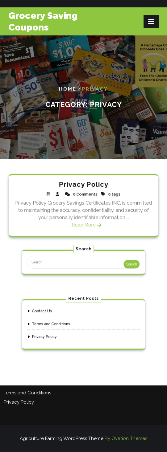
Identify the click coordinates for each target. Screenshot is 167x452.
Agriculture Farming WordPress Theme (83, 438)
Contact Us (49, 313)
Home (68, 89)
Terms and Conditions (57, 324)
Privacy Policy (83, 185)
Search (122, 264)
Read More (83, 224)
